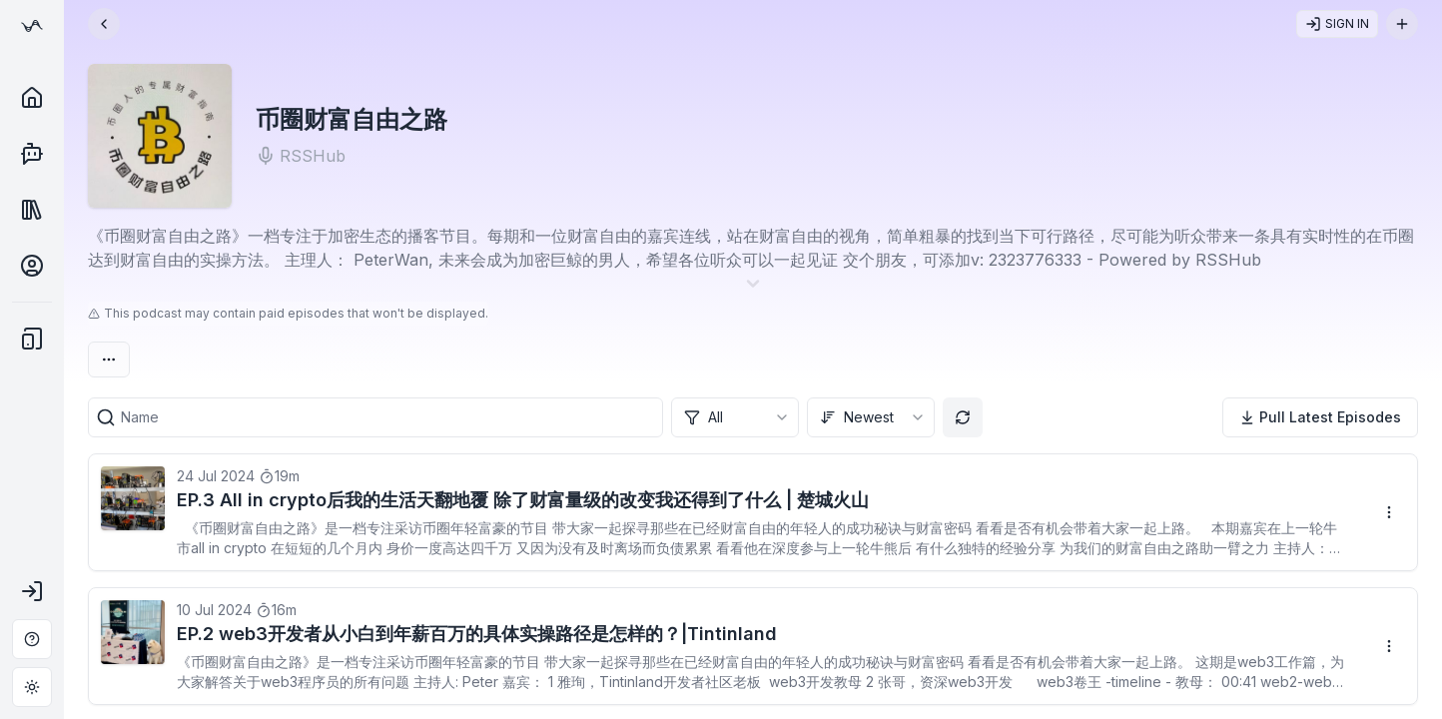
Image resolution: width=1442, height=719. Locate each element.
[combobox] (735, 417)
